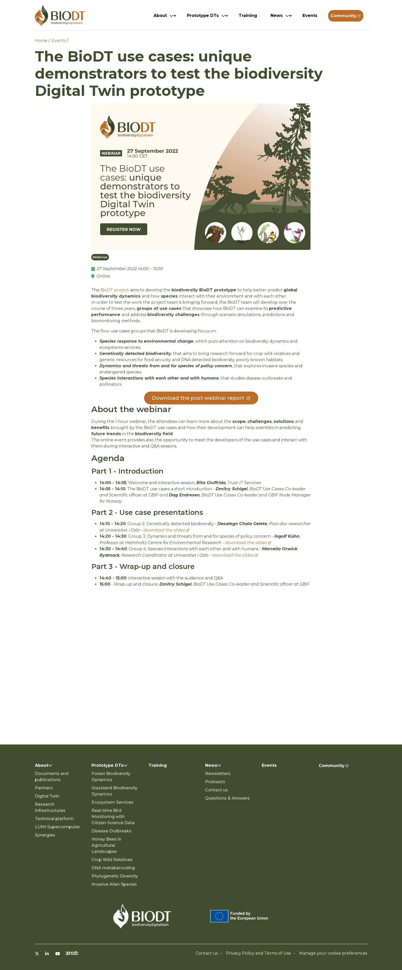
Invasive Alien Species (114, 884)
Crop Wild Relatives (112, 859)
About (160, 15)
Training (248, 15)
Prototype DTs (203, 15)
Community (344, 15)
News (276, 15)
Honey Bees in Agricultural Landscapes (106, 845)
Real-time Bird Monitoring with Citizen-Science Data (113, 816)
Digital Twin (47, 796)
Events (310, 15)
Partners (44, 787)
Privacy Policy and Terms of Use (258, 953)
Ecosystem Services (112, 802)
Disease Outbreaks (112, 831)
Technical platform (54, 818)
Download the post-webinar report (198, 398)
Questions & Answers (227, 798)
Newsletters (217, 773)
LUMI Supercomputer (57, 826)
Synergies (45, 835)
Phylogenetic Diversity (115, 876)
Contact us (216, 790)
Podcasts (215, 781)
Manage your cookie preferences (333, 953)
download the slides (164, 530)
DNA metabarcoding (113, 867)
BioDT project (114, 290)
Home (41, 40)
